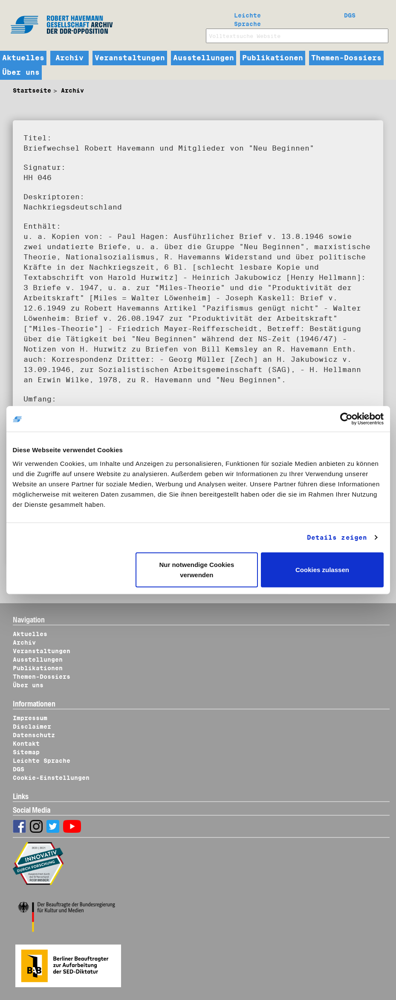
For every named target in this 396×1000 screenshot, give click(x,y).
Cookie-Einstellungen (51, 777)
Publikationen (272, 58)
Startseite (32, 90)
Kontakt (26, 743)
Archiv (69, 58)
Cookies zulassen (322, 569)
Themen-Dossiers (346, 58)
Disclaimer (32, 726)
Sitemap (26, 752)
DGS (350, 15)
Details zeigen (337, 537)
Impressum (30, 718)
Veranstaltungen (130, 58)
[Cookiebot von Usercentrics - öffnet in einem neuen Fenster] (346, 419)
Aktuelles (23, 58)
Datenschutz (34, 735)
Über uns (21, 72)
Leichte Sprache (247, 18)
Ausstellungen (203, 58)
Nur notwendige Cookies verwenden (196, 569)
